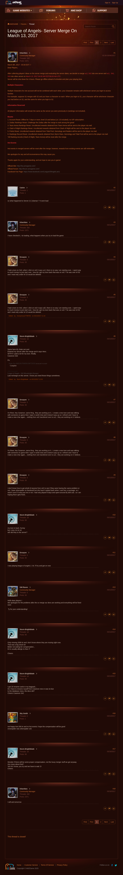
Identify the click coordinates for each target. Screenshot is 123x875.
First (85, 42)
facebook (112, 865)
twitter (116, 865)
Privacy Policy (62, 865)
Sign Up (115, 3)
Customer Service (31, 865)
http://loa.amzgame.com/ (26, 166)
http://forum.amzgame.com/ (29, 169)
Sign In (107, 3)
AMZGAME (13, 24)
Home (19, 865)
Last (112, 42)
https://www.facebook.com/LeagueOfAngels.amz (42, 172)
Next (106, 42)
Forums (23, 24)
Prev (91, 42)
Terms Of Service (47, 865)
